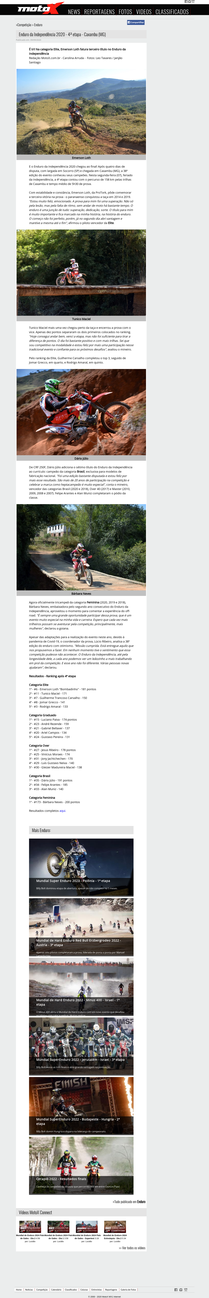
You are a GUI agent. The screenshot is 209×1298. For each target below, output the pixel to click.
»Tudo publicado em (129, 1201)
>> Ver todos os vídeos (132, 1247)
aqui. (63, 811)
